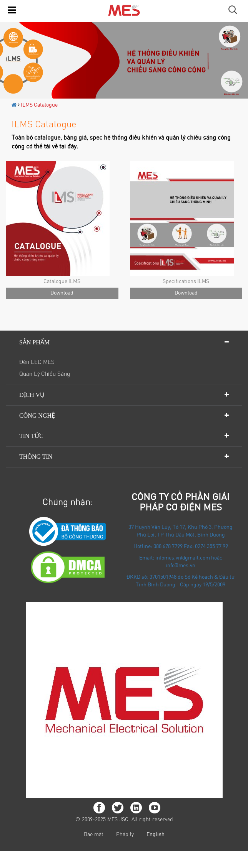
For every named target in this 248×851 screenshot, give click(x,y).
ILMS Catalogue (39, 105)
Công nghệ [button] (37, 415)
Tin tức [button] (31, 436)
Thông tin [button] (35, 456)
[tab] (124, 342)
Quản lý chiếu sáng (44, 374)
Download (61, 293)
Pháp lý (125, 835)
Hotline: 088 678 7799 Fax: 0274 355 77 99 (180, 547)
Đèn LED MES (37, 362)
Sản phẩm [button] (34, 342)
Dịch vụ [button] (32, 395)
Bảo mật (93, 835)
